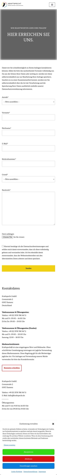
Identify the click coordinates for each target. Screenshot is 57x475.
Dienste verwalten (9, 445)
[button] (53, 424)
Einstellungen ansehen (28, 466)
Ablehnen (28, 459)
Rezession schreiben (12, 368)
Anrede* (28, 99)
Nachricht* (28, 207)
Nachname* (28, 130)
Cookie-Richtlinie (16, 471)
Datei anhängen (28, 235)
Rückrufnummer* (28, 161)
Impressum (42, 471)
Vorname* (28, 115)
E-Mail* (28, 146)
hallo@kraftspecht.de (16, 395)
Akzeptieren (28, 452)
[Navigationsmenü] (52, 5)
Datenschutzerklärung (30, 471)
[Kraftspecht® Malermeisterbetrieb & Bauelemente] (12, 4)
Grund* (28, 177)
